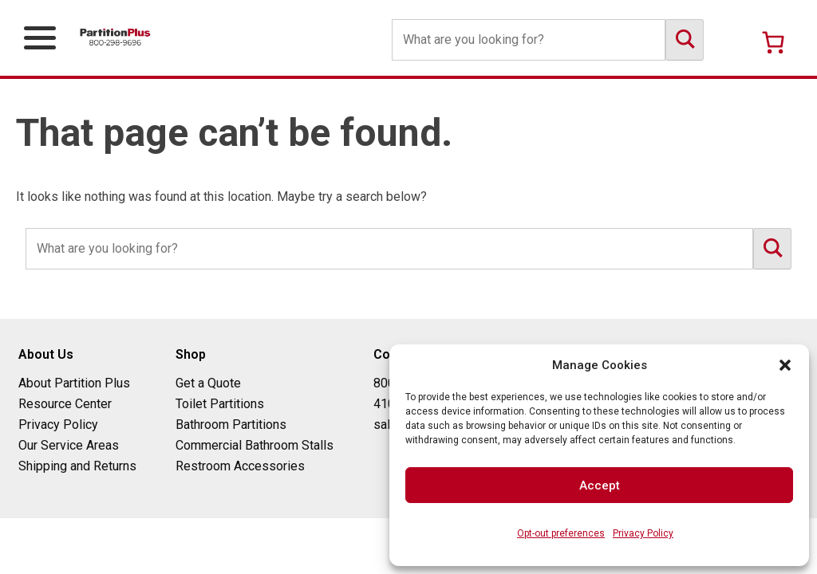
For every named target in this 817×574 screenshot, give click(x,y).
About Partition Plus (74, 383)
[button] (785, 365)
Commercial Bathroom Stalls (255, 445)
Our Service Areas (68, 445)
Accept (599, 485)
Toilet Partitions (220, 403)
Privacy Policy (643, 533)
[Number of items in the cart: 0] (773, 42)
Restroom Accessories (240, 466)
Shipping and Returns (77, 466)
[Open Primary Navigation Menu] (40, 37)
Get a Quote (208, 383)
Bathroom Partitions (231, 424)
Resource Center (65, 403)
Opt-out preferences (561, 533)
